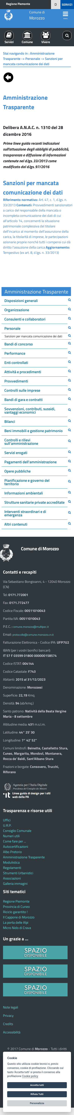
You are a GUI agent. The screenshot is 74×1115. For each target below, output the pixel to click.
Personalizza (37, 1103)
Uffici (7, 820)
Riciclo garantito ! (15, 911)
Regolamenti (12, 867)
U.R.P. (7, 825)
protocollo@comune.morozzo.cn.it (33, 634)
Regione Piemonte (18, 4)
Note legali (10, 1007)
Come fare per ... (14, 841)
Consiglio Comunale (17, 830)
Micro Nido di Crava (17, 927)
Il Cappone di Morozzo (19, 917)
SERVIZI (67, 4)
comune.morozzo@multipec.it (30, 627)
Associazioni (12, 878)
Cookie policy (30, 1076)
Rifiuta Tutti (37, 1094)
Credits (8, 1023)
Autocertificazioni (15, 846)
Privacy (8, 1015)
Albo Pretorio (12, 851)
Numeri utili (11, 836)
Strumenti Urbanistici (18, 873)
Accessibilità (11, 1032)
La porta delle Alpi (15, 922)
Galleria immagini (15, 883)
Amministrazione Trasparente (24, 857)
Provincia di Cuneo (16, 906)
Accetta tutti (37, 1085)
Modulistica (11, 862)
